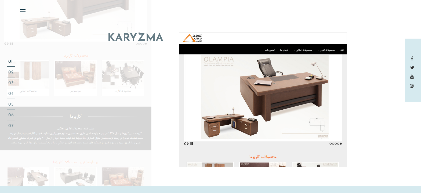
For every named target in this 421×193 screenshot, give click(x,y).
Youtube (413, 76)
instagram (413, 85)
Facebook (413, 58)
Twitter (413, 67)
